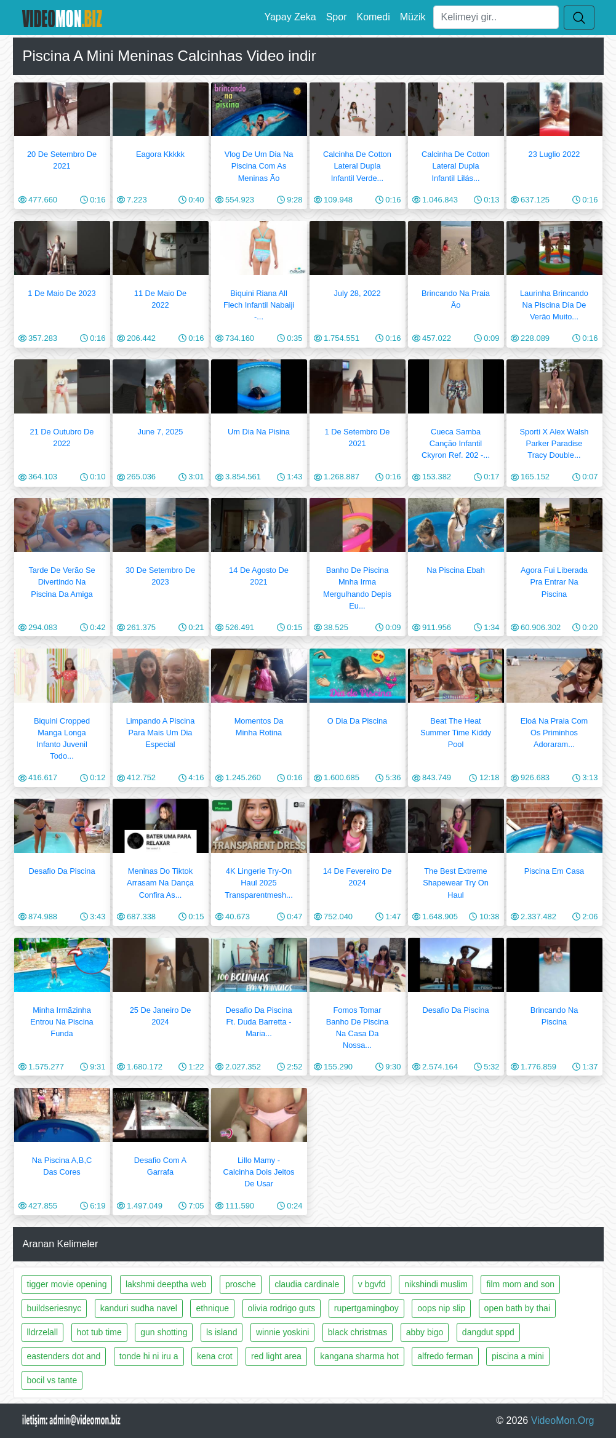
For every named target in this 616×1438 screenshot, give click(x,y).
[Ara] (496, 17)
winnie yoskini (282, 1332)
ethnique (212, 1308)
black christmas (357, 1332)
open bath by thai (517, 1308)
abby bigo (425, 1332)
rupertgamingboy (366, 1308)
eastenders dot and (64, 1356)
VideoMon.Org (562, 1420)
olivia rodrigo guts (282, 1308)
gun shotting (163, 1332)
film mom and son (520, 1284)
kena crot (215, 1356)
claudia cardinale (306, 1284)
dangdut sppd (488, 1332)
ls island (222, 1332)
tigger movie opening (67, 1284)
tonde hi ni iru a (148, 1356)
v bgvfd (372, 1284)
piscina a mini (518, 1356)
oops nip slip (441, 1308)
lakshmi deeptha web (166, 1284)
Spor (336, 17)
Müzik (413, 17)
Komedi (373, 17)
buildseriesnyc (54, 1308)
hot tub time (99, 1332)
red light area (276, 1356)
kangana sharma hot (359, 1356)
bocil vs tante (52, 1380)
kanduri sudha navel (138, 1308)
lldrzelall (42, 1332)
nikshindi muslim (436, 1284)
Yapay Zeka (290, 17)
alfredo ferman (445, 1356)
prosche (240, 1284)
